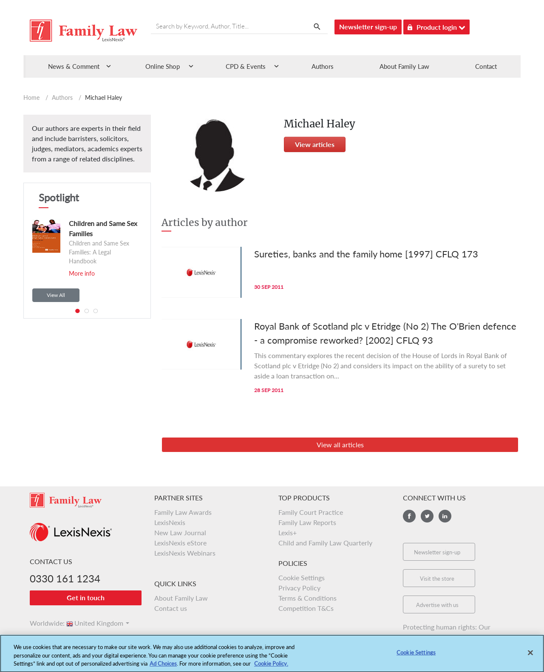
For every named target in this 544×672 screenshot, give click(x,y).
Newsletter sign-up (368, 27)
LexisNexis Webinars (184, 553)
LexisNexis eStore (180, 543)
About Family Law (404, 66)
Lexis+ (287, 532)
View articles (314, 144)
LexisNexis (169, 522)
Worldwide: (43, 623)
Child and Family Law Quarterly (325, 543)
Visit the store (437, 578)
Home (31, 97)
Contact (486, 66)
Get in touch (86, 597)
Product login (436, 25)
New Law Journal (180, 532)
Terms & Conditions (307, 598)
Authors (323, 66)
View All (56, 295)
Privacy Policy (299, 588)
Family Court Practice (310, 512)
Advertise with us (437, 604)
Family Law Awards (183, 512)
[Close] (530, 658)
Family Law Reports (307, 522)
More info (82, 273)
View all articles (340, 444)
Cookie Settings (301, 577)
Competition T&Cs (306, 608)
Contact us (170, 608)
